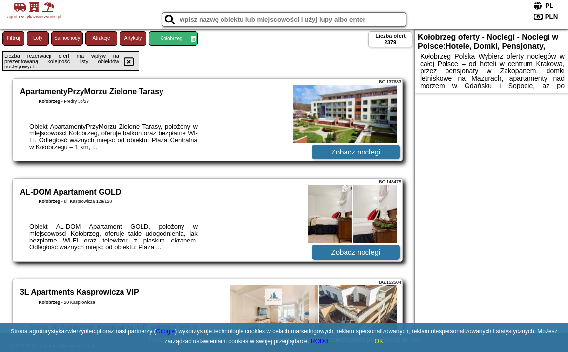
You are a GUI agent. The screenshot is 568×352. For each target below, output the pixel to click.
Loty (37, 38)
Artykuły (133, 38)
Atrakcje (101, 38)
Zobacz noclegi (356, 152)
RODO (319, 341)
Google (165, 331)
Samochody (67, 38)
